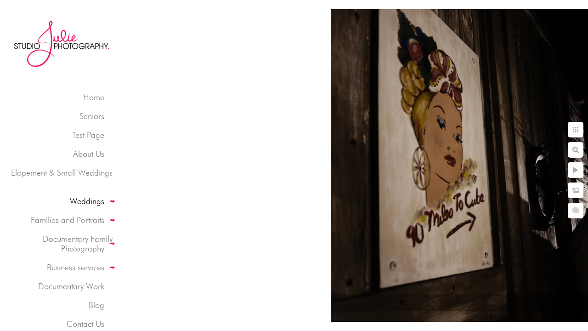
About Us (88, 154)
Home (93, 97)
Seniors (91, 116)
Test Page (88, 135)
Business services (75, 267)
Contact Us (85, 324)
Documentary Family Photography (78, 243)
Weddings (87, 201)
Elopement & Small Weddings (62, 172)
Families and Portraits (67, 220)
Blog (96, 305)
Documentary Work (71, 286)
